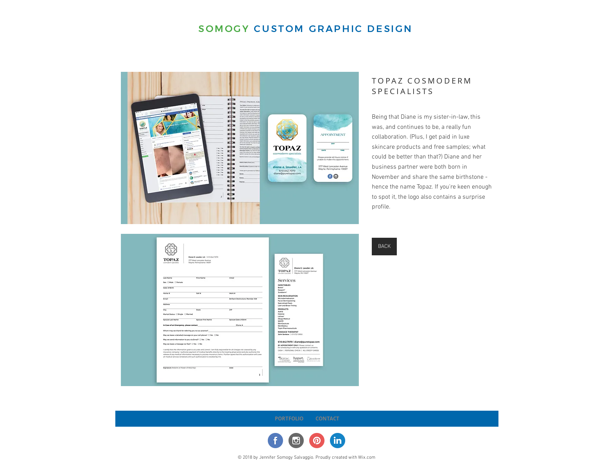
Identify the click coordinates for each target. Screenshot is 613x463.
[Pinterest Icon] (316, 440)
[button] (240, 148)
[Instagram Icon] (296, 440)
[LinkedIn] (337, 440)
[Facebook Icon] (275, 440)
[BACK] (384, 246)
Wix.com (366, 457)
